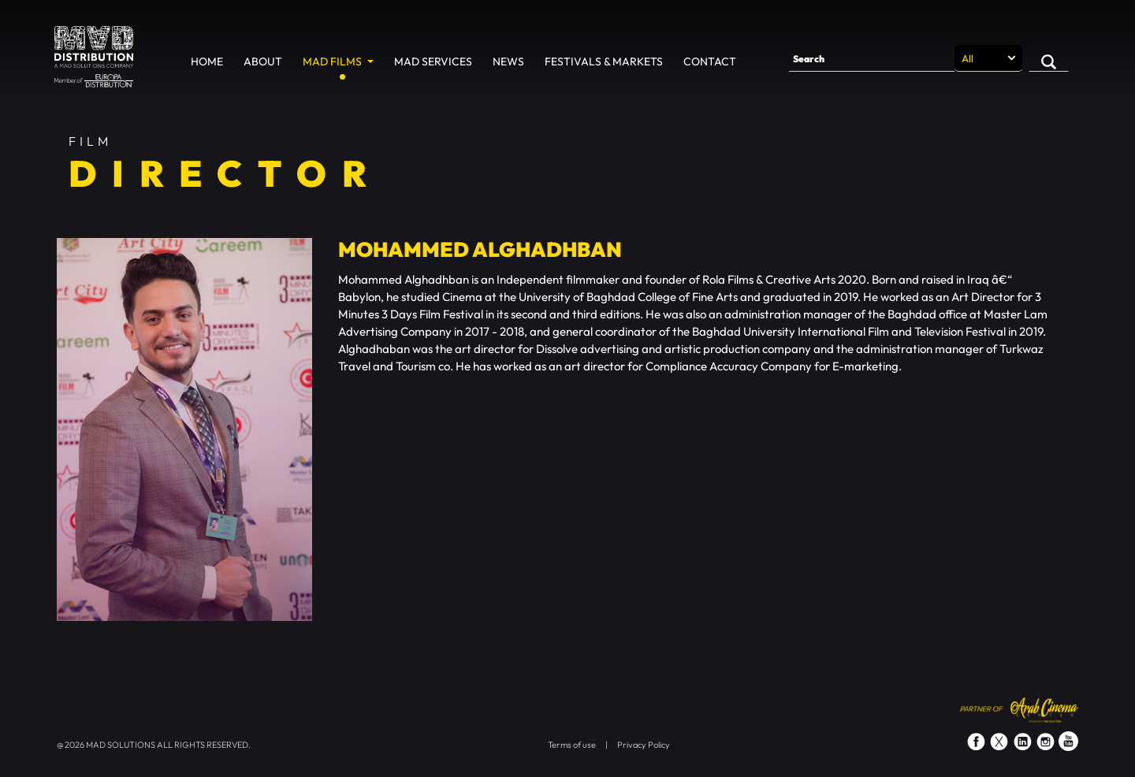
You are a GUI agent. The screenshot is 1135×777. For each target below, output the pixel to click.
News (508, 61)
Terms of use (572, 744)
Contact (709, 61)
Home (207, 61)
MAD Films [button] (333, 61)
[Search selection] (988, 58)
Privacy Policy (643, 744)
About (263, 61)
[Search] (872, 58)
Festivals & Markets (604, 61)
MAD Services (433, 61)
